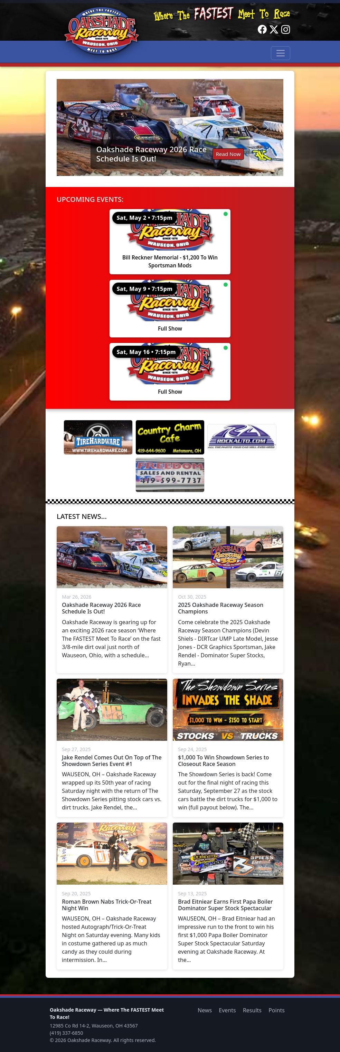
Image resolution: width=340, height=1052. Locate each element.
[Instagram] (285, 29)
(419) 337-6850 (66, 1033)
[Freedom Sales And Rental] (170, 475)
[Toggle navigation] (280, 53)
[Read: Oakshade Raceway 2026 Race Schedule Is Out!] (170, 127)
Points (276, 1010)
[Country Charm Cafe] (170, 437)
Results (252, 1010)
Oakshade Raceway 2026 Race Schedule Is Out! (151, 154)
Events (227, 1010)
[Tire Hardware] (98, 437)
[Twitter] (274, 29)
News (205, 1010)
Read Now (228, 153)
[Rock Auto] (241, 437)
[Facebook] (262, 29)
